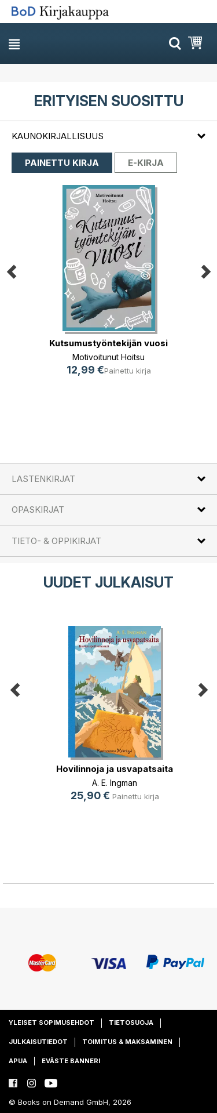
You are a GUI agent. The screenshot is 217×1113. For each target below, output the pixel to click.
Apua (18, 1061)
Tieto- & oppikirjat (56, 540)
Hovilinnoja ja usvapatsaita (114, 768)
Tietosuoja (131, 1022)
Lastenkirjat (43, 478)
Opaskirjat (38, 509)
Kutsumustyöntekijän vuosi (108, 342)
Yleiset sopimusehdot (51, 1022)
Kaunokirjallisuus (58, 136)
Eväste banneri (71, 1061)
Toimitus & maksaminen (127, 1042)
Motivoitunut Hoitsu (108, 356)
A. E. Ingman (114, 783)
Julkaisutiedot (38, 1042)
